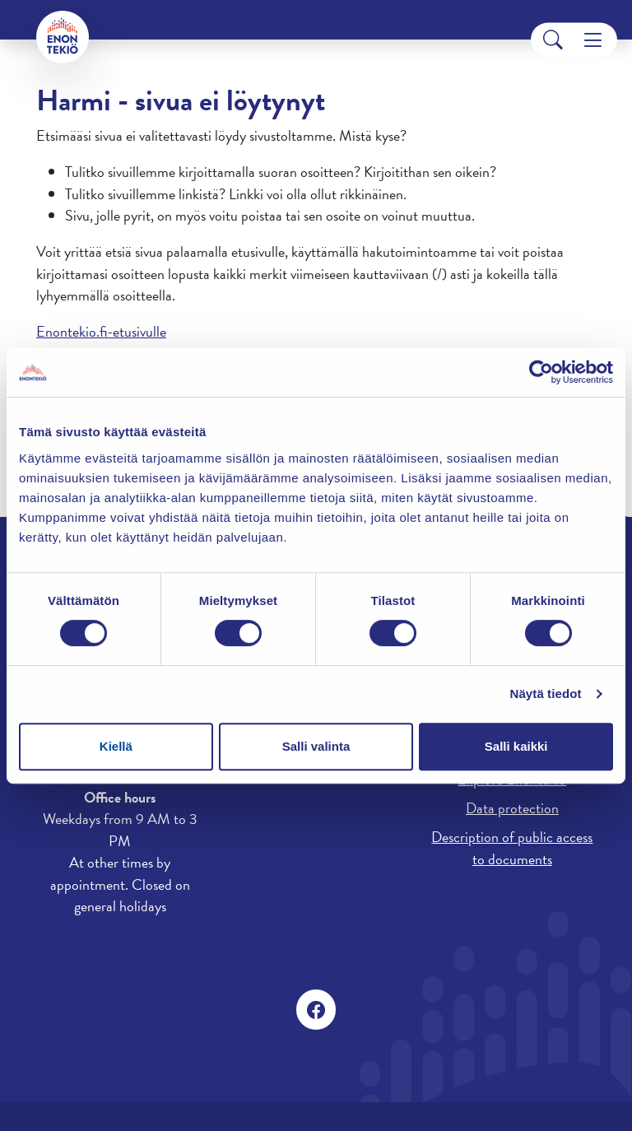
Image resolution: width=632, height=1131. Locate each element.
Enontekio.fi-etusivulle (101, 331)
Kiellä (116, 746)
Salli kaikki (516, 746)
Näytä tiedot (546, 693)
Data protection (512, 808)
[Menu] (593, 40)
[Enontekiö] (62, 37)
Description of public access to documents (511, 847)
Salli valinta (316, 746)
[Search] (553, 40)
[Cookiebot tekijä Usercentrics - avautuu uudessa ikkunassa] (541, 372)
